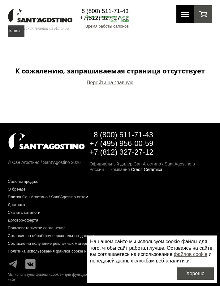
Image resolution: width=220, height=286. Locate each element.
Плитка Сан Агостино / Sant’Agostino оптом (48, 197)
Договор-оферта (23, 220)
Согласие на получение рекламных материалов (52, 243)
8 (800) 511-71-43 (105, 11)
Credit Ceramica (146, 169)
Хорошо (195, 273)
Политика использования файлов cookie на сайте (54, 251)
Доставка (16, 204)
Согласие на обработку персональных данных (51, 235)
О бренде (17, 189)
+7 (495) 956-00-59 (121, 143)
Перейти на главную (110, 82)
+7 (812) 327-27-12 (121, 152)
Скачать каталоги (24, 212)
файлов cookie (191, 254)
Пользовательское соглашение (37, 228)
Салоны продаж (23, 181)
